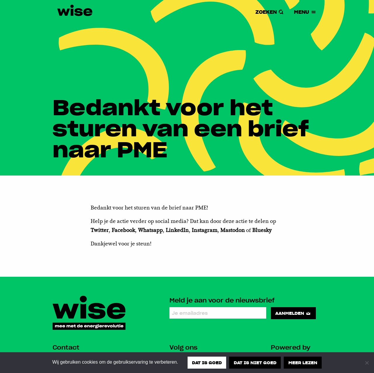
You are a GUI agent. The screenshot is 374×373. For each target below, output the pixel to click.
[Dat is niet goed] (367, 363)
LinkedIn (177, 230)
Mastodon (233, 230)
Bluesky (262, 230)
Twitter (100, 230)
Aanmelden (293, 313)
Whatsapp (150, 230)
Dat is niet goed (255, 362)
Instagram (204, 230)
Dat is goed (207, 362)
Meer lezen (302, 362)
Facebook (123, 230)
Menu (305, 12)
